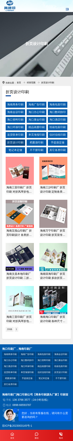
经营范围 (31, 82)
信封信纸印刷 (44, 372)
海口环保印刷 (27, 366)
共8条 (9, 329)
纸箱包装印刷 (60, 366)
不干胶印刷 (60, 378)
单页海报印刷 (27, 372)
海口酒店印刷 (10, 366)
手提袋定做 (27, 378)
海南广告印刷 (27, 354)
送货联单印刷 (10, 372)
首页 (19, 82)
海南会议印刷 (60, 354)
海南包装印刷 (44, 354)
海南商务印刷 (10, 354)
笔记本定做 (44, 378)
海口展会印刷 (60, 360)
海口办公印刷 (10, 360)
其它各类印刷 (10, 384)
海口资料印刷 (44, 360)
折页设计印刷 (47, 82)
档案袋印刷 (10, 378)
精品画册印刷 (44, 366)
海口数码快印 (27, 360)
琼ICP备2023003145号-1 (17, 425)
